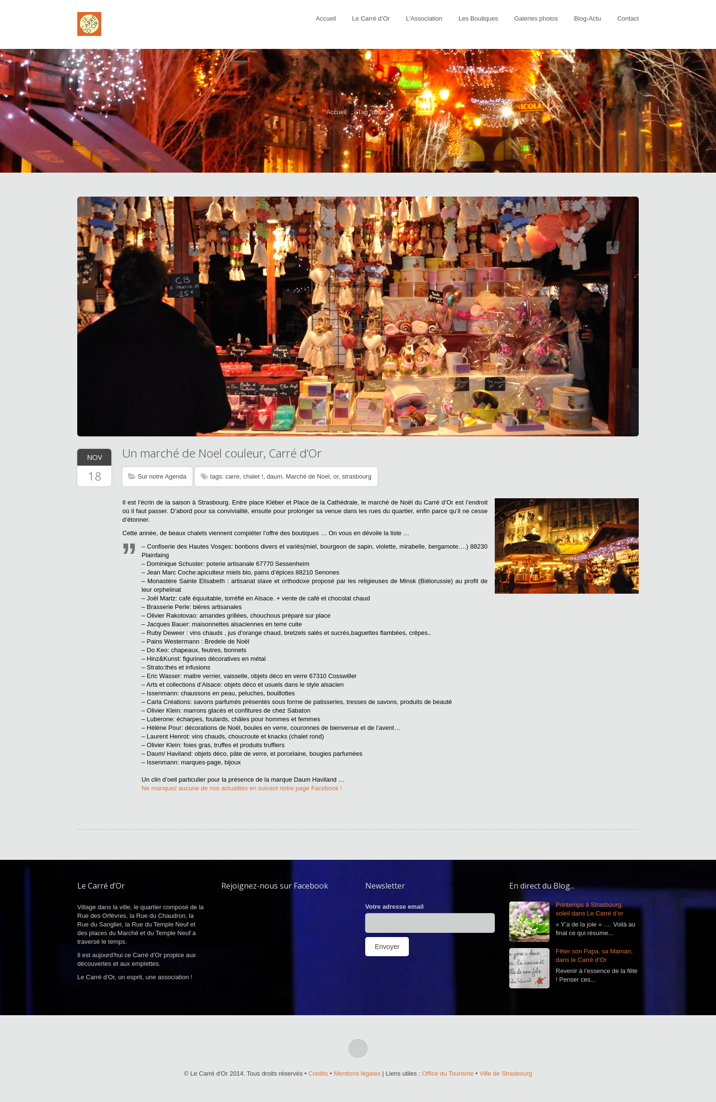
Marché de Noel (308, 476)
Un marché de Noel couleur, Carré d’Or (222, 453)
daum (275, 476)
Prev (86, 315)
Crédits (318, 1073)
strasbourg (356, 476)
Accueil (326, 18)
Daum (302, 779)
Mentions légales (357, 1073)
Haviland (325, 779)
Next (629, 315)
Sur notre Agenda (162, 476)
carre (233, 476)
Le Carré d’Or (371, 18)
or (335, 476)
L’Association (424, 18)
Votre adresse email (394, 906)
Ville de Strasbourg (505, 1073)
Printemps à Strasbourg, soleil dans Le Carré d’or (589, 909)
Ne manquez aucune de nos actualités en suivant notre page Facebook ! (243, 788)
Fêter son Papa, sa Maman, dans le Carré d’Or (594, 955)
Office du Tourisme (448, 1073)
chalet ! (253, 476)
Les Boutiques (478, 18)
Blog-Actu (587, 18)
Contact (628, 18)
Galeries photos (536, 18)
